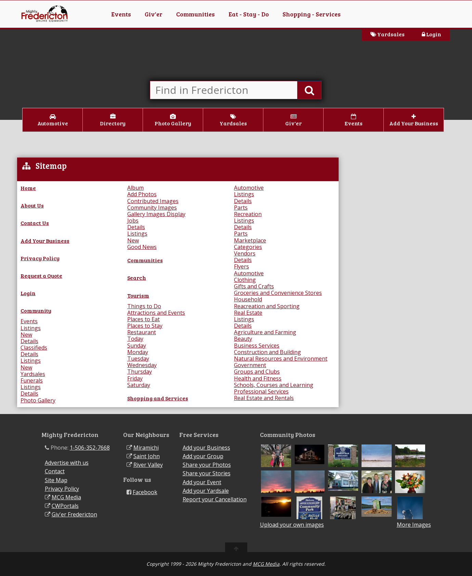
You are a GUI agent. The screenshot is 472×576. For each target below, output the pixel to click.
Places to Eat (143, 319)
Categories (248, 247)
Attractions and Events (156, 312)
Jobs (133, 220)
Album (135, 187)
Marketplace (250, 240)
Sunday (136, 345)
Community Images (152, 207)
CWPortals (65, 506)
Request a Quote (41, 275)
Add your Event (202, 482)
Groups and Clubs (257, 371)
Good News (142, 247)
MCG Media (66, 497)
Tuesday (138, 358)
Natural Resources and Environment (280, 358)
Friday (135, 378)
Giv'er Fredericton (74, 514)
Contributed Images (153, 201)
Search (136, 277)
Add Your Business (45, 240)
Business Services (256, 345)
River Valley (148, 464)
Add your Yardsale (206, 490)
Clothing (245, 280)
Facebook (145, 492)
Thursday (139, 371)
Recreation (248, 214)
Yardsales (387, 34)
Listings (31, 328)
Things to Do (144, 306)
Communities (195, 14)
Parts (241, 207)
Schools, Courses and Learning (273, 385)
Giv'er (153, 14)
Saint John (146, 456)
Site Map (56, 480)
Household (248, 299)
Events (121, 14)
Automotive (249, 187)
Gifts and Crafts (254, 286)
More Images (414, 525)
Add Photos (142, 194)
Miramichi (146, 447)
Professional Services (261, 391)
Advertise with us (67, 462)
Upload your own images (292, 524)
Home (28, 187)
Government (250, 365)
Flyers (241, 266)
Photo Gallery (38, 400)
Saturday (138, 385)
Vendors (244, 253)
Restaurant (141, 332)
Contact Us (35, 222)
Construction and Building (267, 352)
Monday (137, 352)
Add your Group (203, 456)
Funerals (32, 380)
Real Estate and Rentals (264, 398)
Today (135, 338)
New (26, 334)
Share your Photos (207, 464)
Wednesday (142, 365)
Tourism (138, 295)
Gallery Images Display (156, 214)
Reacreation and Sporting (267, 306)
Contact (55, 471)
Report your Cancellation (215, 499)
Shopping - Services (312, 14)
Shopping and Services (157, 398)
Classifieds (34, 347)
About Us (32, 205)
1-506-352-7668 (90, 447)
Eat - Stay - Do (248, 14)
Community (36, 310)
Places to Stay (144, 325)
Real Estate (248, 312)
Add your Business (206, 447)
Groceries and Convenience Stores (278, 293)
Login (431, 34)
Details (29, 341)
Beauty (243, 338)
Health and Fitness (257, 378)
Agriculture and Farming (265, 332)
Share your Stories (207, 473)
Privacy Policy (40, 258)
